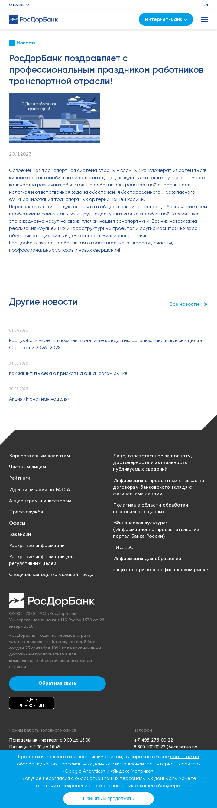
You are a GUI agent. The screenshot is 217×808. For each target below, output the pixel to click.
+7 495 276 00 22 (153, 740)
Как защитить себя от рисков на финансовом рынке (68, 373)
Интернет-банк (166, 19)
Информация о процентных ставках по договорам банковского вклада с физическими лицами (158, 487)
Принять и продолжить (108, 798)
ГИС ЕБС (123, 547)
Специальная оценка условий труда (51, 574)
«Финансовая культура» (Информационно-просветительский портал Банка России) (156, 529)
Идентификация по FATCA (39, 489)
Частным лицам (27, 467)
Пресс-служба (26, 512)
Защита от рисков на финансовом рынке (160, 569)
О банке (16, 5)
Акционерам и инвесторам (40, 501)
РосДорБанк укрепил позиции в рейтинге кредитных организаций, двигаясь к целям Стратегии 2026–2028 (105, 343)
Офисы (17, 523)
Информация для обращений (147, 558)
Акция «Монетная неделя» (39, 399)
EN (206, 5)
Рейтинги (19, 478)
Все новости (184, 304)
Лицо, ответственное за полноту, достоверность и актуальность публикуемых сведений (152, 462)
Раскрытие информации (37, 545)
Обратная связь (57, 683)
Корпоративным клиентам (39, 456)
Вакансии (20, 534)
